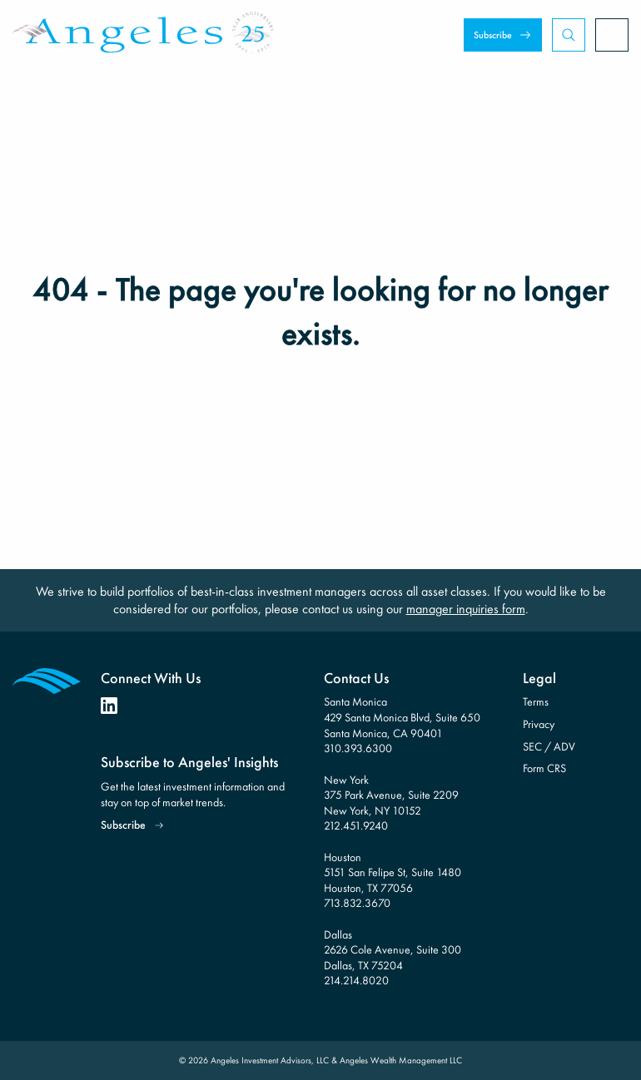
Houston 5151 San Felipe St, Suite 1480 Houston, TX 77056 (392, 872)
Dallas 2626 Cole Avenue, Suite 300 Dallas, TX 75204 (392, 950)
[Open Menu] (612, 35)
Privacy (538, 723)
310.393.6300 (358, 748)
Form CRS (544, 767)
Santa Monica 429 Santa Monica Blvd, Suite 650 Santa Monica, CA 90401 (402, 717)
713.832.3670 (357, 902)
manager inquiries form (465, 608)
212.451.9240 (356, 825)
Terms (536, 701)
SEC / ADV (549, 746)
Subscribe (493, 35)
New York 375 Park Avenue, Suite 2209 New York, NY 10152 (391, 795)
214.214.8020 (356, 980)
